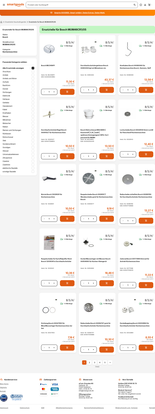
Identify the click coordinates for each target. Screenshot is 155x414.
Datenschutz (24, 408)
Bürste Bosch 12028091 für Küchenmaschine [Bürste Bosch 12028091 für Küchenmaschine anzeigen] (51, 195)
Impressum (4, 408)
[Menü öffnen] (4, 5)
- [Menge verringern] (44, 92)
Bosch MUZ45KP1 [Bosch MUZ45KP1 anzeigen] (48, 65)
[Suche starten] (134, 5)
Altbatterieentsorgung (64, 408)
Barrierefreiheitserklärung (94, 408)
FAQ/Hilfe (3, 387)
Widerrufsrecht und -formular (126, 408)
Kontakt (3, 391)
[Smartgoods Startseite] (15, 4)
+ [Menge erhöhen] (54, 92)
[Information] (141, 5)
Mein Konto (4, 384)
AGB (42, 408)
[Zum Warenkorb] (150, 5)
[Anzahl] (49, 92)
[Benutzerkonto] (145, 5)
